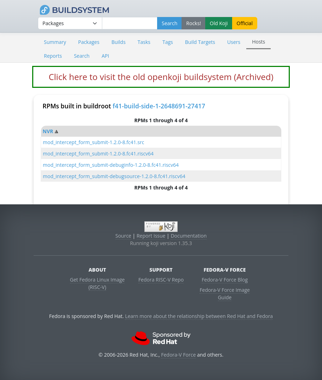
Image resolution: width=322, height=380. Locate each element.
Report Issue (151, 235)
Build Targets (200, 42)
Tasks (144, 42)
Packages (88, 42)
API (105, 55)
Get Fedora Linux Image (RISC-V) (97, 283)
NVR (48, 131)
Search (82, 55)
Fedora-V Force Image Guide (225, 294)
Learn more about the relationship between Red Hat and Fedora (199, 316)
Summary (55, 42)
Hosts (258, 41)
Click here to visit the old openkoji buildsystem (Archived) (160, 77)
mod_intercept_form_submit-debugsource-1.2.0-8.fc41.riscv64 (114, 176)
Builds (118, 42)
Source (123, 235)
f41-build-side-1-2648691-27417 (159, 106)
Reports (53, 55)
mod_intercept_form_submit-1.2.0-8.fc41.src (93, 142)
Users (233, 42)
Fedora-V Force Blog (225, 279)
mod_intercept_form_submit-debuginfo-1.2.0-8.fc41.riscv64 (111, 164)
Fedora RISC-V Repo (161, 279)
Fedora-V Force (178, 354)
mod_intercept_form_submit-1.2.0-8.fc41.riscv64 (98, 153)
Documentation (189, 235)
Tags (167, 42)
